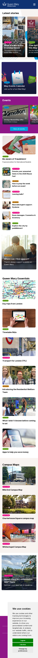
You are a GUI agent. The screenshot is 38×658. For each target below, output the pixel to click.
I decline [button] (23, 644)
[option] (13, 37)
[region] (19, 37)
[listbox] (19, 37)
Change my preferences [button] (22, 650)
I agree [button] (22, 640)
